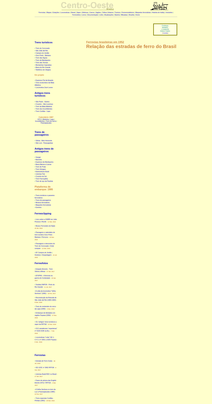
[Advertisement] (92, 27)
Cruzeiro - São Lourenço (44, 104)
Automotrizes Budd (42, 171)
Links (101, 15)
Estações (56, 12)
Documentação (92, 15)
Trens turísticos (43, 42)
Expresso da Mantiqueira (44, 162)
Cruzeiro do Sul (41, 176)
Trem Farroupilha (42, 179)
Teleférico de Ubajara (43, 70)
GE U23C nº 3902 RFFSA (45, 367)
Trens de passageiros (42, 133)
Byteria (117, 15)
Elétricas (85, 12)
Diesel (73, 12)
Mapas (49, 12)
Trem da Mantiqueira (43, 60)
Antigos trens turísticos (42, 94)
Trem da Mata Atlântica (44, 106)
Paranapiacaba (46, 123)
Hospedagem (46, 255)
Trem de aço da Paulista (44, 181)
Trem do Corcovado (43, 48)
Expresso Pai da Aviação (44, 80)
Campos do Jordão (42, 53)
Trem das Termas (42, 62)
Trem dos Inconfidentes (44, 109)
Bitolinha (46, 119)
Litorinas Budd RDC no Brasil (46, 374)
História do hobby (158, 12)
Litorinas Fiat (40, 174)
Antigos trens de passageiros (44, 150)
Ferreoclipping (43, 213)
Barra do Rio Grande (43, 67)
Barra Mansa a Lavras (43, 164)
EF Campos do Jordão (44, 252)
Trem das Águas (41, 58)
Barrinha (39, 159)
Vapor (79, 12)
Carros (92, 12)
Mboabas (124, 15)
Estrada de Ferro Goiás (44, 361)
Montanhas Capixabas (44, 65)
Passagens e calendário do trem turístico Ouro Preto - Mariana (45, 234)
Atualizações (108, 15)
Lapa (52, 119)
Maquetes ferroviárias (143, 12)
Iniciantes (169, 12)
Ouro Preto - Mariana (43, 55)
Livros (84, 15)
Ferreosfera (76, 15)
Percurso (45, 237)
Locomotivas (65, 12)
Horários (38, 255)
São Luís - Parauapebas (44, 143)
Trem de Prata (41, 167)
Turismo (117, 12)
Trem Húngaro (41, 169)
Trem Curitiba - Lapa (43, 111)
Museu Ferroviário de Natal (45, 226)
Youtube (165, 33)
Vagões (98, 12)
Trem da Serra (51, 121)
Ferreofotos (41, 263)
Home (138, 15)
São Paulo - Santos (42, 102)
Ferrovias (42, 12)
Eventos (39, 207)
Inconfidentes (40, 121)
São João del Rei (42, 50)
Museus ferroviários (43, 202)
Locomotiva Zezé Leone (44, 87)
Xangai (38, 157)
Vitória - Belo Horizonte (44, 140)
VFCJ (39, 119)
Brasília (131, 15)
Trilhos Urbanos (107, 12)
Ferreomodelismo (128, 12)
